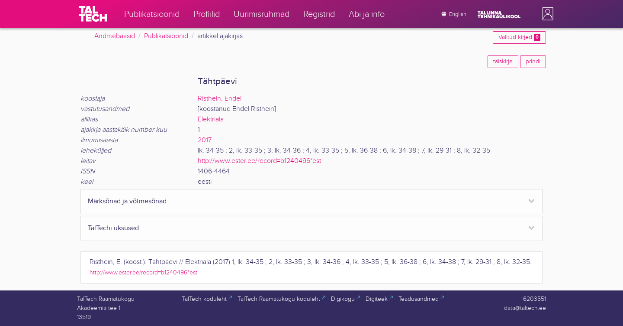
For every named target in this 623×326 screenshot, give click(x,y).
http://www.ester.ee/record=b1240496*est (259, 161)
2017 (205, 140)
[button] (546, 14)
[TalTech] (93, 14)
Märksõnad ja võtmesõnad (127, 201)
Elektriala (211, 119)
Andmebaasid (114, 36)
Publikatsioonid (166, 36)
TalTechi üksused (113, 228)
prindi (533, 61)
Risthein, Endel (219, 99)
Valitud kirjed (519, 37)
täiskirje (503, 61)
